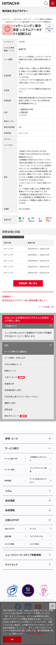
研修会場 (8, 409)
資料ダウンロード (15, 415)
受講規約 (6, 296)
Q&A (6, 345)
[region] (28, 623)
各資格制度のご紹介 (13, 390)
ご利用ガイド (10, 325)
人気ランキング (14, 377)
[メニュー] (52, 3)
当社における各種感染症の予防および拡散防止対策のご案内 (26, 319)
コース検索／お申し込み (14, 357)
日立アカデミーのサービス (22, 19)
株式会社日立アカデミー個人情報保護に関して (23, 300)
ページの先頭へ (44, 307)
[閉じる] (52, 606)
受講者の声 (9, 383)
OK (12, 639)
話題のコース (10, 370)
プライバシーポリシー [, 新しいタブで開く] (36, 633)
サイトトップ (6, 19)
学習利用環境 (42, 171)
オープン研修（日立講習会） (43, 19)
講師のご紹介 (10, 403)
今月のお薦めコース (12, 364)
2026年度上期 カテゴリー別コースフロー (21, 396)
